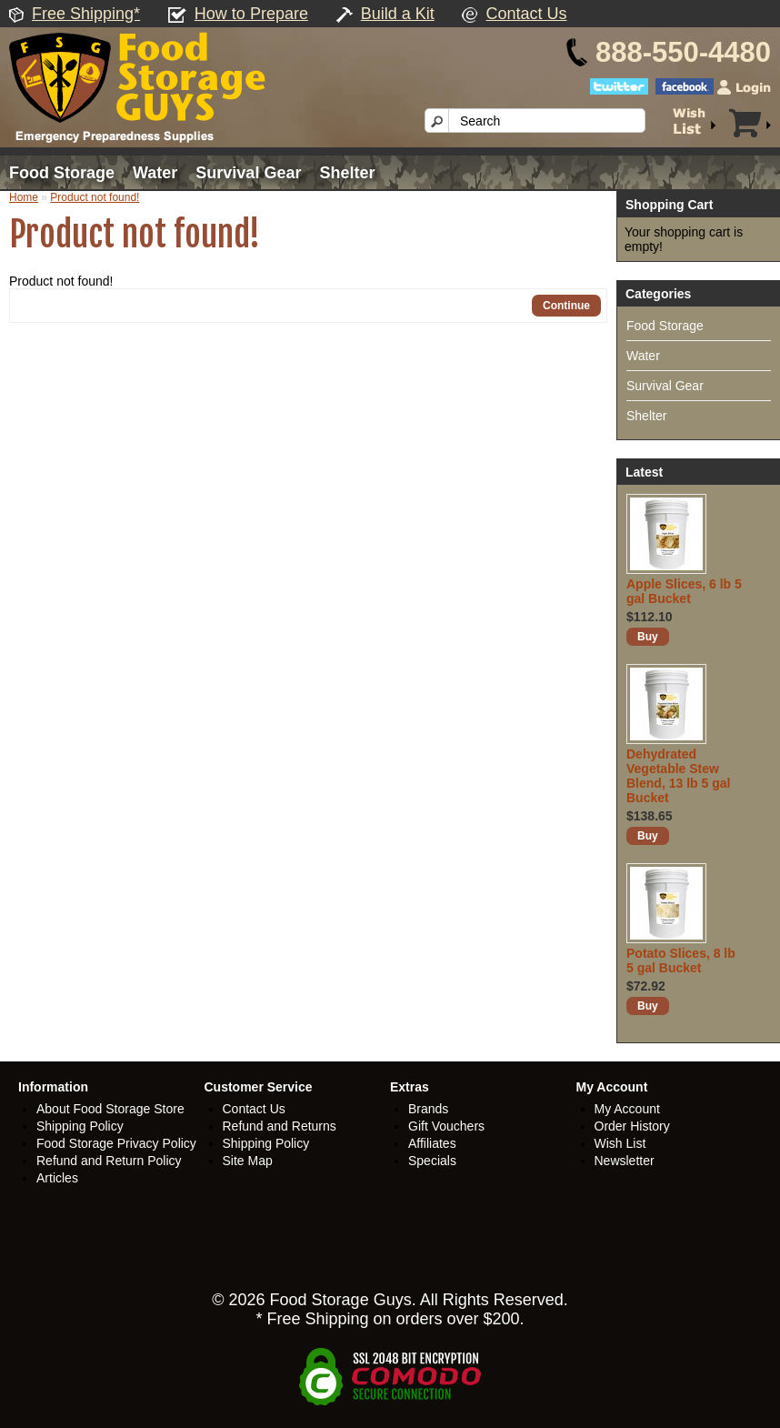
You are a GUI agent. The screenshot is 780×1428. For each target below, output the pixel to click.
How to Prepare (251, 14)
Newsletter (625, 1160)
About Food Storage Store (110, 1108)
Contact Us (526, 14)
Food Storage (62, 173)
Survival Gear (248, 173)
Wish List (620, 1143)
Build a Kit (398, 14)
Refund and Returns (279, 1126)
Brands (428, 1108)
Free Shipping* (86, 14)
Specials (432, 1160)
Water (155, 173)
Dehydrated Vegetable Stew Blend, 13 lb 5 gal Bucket (678, 776)
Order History (632, 1126)
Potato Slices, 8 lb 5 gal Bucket (680, 960)
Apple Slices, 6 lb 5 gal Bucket (684, 591)
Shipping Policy (80, 1126)
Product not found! (94, 197)
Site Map (248, 1160)
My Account (627, 1108)
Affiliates (432, 1143)
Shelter (347, 173)
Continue (566, 305)
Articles (57, 1178)
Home (23, 197)
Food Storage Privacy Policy (116, 1143)
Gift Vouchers (446, 1126)
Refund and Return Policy (109, 1160)
